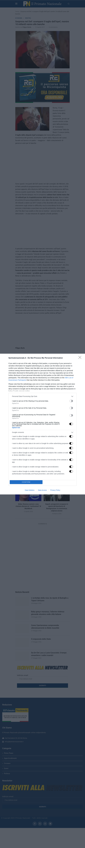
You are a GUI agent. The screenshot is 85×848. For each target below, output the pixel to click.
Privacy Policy (55, 490)
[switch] (71, 401)
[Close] (80, 358)
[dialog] (42, 424)
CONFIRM (26, 482)
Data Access (42, 490)
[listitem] (42, 396)
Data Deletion (29, 490)
